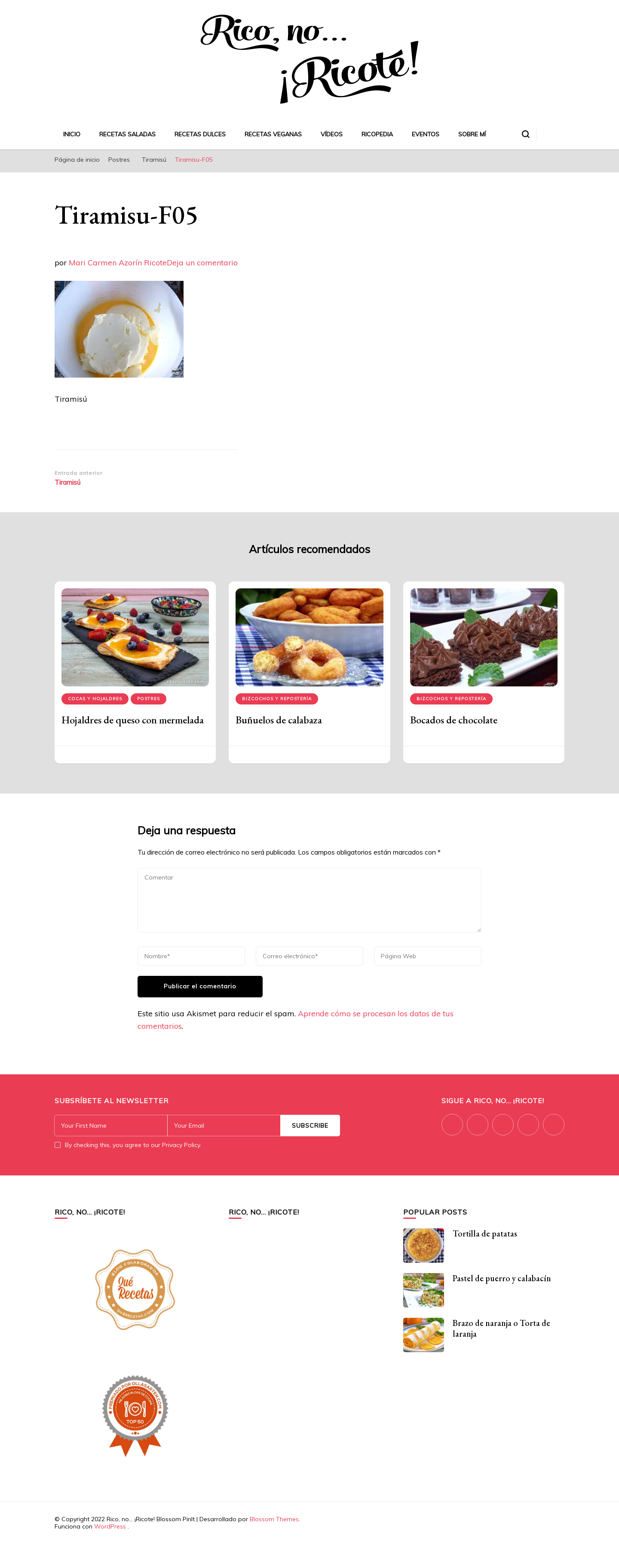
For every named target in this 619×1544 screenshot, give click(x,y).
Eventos (425, 134)
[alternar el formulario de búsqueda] (526, 134)
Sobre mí (472, 134)
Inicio (71, 134)
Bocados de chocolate (453, 719)
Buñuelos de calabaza (279, 719)
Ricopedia (377, 134)
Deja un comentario (202, 263)
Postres (119, 159)
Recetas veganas (273, 134)
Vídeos (332, 134)
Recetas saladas (127, 134)
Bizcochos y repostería (277, 698)
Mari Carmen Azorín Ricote (118, 263)
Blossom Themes (274, 1519)
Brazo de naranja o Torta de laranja (501, 1328)
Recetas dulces (200, 134)
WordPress (110, 1526)
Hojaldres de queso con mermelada (132, 719)
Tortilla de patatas (485, 1233)
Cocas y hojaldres (95, 698)
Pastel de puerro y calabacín (502, 1278)
